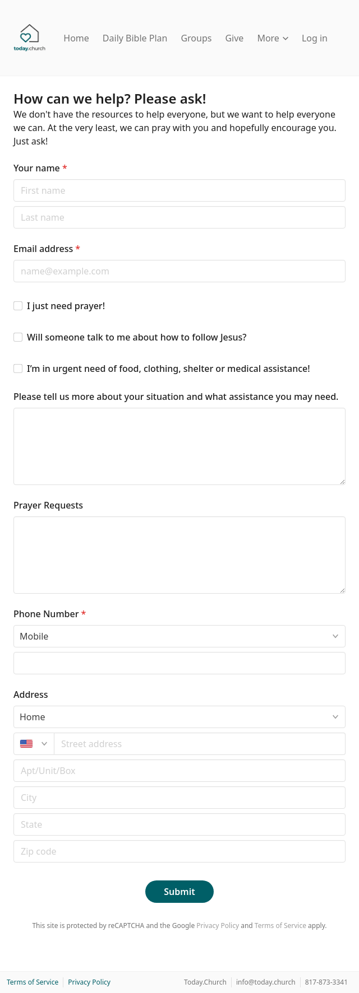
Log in (315, 38)
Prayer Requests (48, 505)
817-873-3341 (326, 982)
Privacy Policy (217, 925)
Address (30, 694)
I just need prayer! (66, 305)
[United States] (33, 744)
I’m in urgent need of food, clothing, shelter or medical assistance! (168, 368)
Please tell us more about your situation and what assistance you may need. (175, 396)
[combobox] (200, 744)
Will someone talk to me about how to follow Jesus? (137, 337)
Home (76, 38)
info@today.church (266, 982)
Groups (196, 38)
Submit (179, 891)
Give (234, 38)
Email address (46, 249)
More (272, 38)
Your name (40, 168)
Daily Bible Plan (135, 38)
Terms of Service (280, 925)
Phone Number (49, 614)
